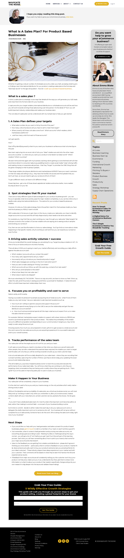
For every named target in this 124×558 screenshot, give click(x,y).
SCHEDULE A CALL (103, 56)
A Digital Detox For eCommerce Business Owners (103, 219)
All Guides (95, 150)
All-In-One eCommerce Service (18, 532)
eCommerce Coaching (17, 548)
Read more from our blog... (48, 473)
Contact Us (38, 534)
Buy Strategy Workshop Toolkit (20, 550)
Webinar (37, 541)
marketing (96, 167)
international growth (101, 164)
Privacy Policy (39, 545)
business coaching (100, 153)
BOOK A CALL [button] (101, 3)
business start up (100, 156)
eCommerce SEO (16, 537)
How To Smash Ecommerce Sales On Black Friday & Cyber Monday (102, 209)
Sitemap (37, 547)
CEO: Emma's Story (82, 541)
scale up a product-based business (57, 88)
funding (96, 161)
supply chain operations (102, 190)
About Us (38, 536)
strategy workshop (100, 188)
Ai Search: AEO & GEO (17, 539)
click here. (69, 17)
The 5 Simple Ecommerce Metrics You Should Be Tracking (102, 228)
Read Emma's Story (103, 133)
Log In (113, 4)
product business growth (15, 38)
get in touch (28, 428)
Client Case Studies (82, 543)
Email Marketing (15, 542)
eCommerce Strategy (17, 546)
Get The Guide (48, 510)
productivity (97, 182)
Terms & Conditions (41, 543)
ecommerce (97, 159)
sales (24, 38)
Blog (36, 538)
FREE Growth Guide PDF (82, 538)
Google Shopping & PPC (18, 544)
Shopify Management (17, 535)
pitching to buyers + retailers (101, 171)
